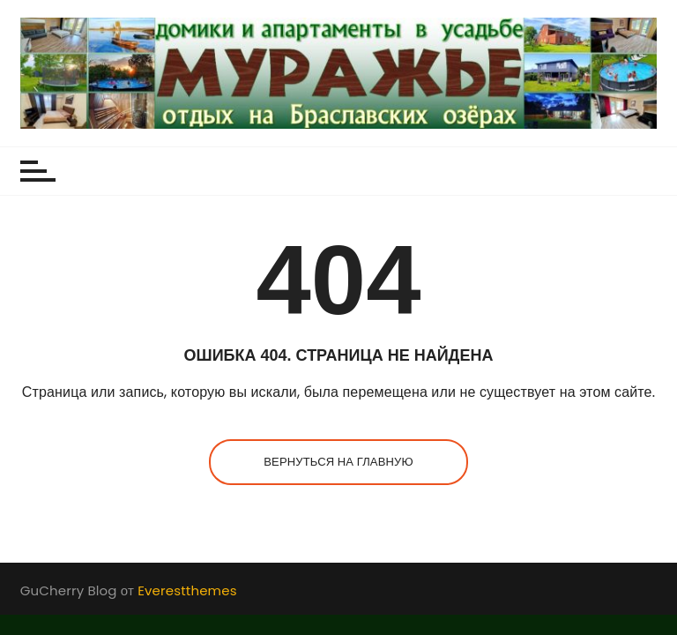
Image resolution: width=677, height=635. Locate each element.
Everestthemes (187, 590)
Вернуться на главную (338, 461)
